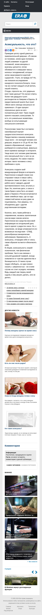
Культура (32, 608)
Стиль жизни (22, 48)
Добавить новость (10, 10)
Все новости (33, 561)
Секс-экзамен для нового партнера (19, 304)
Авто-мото (20, 606)
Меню (7, 31)
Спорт (20, 608)
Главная (8, 606)
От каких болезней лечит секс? (18, 298)
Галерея (8, 569)
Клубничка (30, 48)
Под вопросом (8, 610)
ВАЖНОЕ (8, 472)
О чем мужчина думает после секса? (20, 301)
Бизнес (8, 608)
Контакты (14, 2)
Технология (32, 606)
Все (16, 48)
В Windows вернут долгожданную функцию (21, 582)
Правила (7, 6)
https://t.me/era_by (10, 283)
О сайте (6, 2)
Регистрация (30, 2)
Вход (27, 6)
